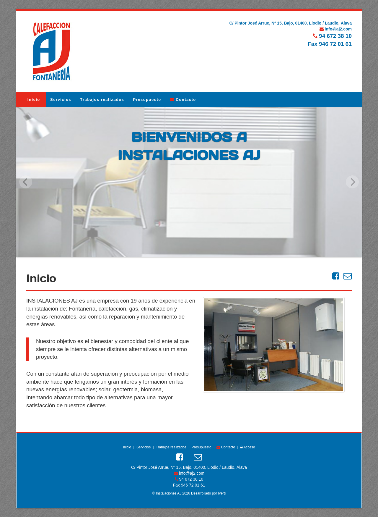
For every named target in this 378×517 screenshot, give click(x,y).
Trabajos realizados (102, 99)
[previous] (25, 181)
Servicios (60, 99)
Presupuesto (147, 99)
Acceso (247, 447)
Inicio (31, 99)
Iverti (222, 493)
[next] (352, 181)
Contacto (183, 99)
